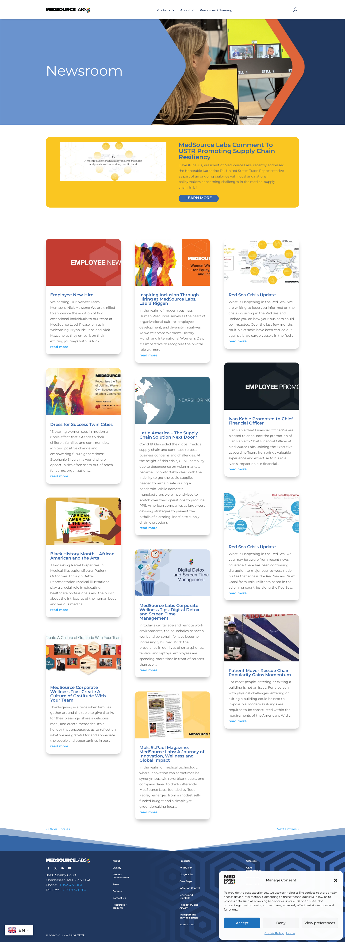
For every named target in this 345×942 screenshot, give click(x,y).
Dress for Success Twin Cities (81, 424)
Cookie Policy (274, 933)
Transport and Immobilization (189, 916)
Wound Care (187, 924)
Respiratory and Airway (189, 906)
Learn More (198, 198)
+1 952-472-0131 (70, 885)
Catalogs (251, 860)
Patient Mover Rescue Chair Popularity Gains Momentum (260, 672)
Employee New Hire (71, 294)
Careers (117, 891)
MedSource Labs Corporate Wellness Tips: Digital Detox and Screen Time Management (169, 612)
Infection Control (190, 888)
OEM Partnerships (253, 869)
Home (290, 933)
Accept (242, 923)
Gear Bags (186, 881)
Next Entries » (288, 829)
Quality (117, 867)
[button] (335, 880)
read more (59, 347)
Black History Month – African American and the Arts (82, 556)
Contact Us (119, 898)
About (185, 10)
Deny (280, 923)
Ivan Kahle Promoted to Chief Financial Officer (261, 421)
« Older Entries (58, 829)
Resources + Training (216, 10)
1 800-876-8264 (73, 890)
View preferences (319, 923)
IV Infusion (186, 867)
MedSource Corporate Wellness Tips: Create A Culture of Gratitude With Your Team (78, 694)
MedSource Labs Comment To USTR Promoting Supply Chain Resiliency (227, 151)
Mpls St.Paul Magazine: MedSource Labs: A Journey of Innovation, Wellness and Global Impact (171, 754)
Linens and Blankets (186, 896)
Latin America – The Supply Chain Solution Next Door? (168, 435)
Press (116, 884)
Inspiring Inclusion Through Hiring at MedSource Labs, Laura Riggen (169, 299)
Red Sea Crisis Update (252, 294)
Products (163, 10)
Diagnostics (187, 874)
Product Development (121, 876)
